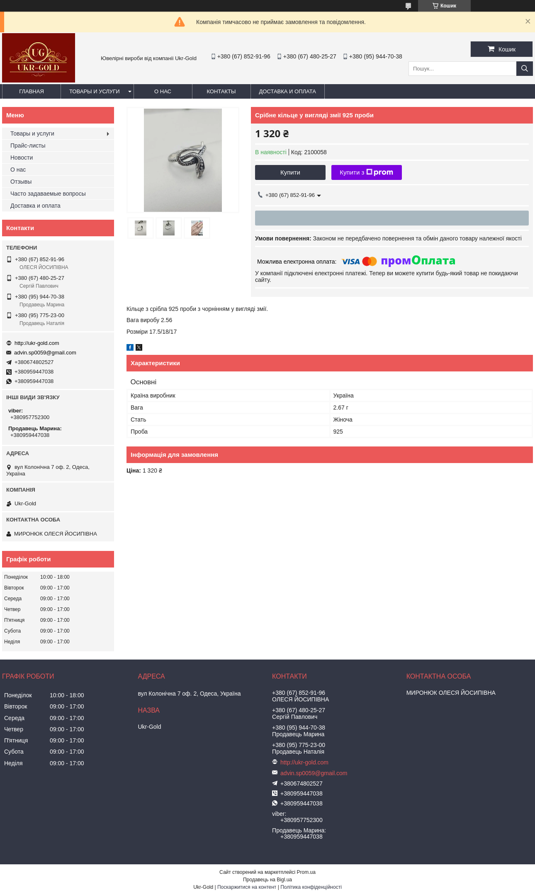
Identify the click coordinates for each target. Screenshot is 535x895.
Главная (31, 91)
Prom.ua (306, 872)
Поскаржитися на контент (246, 887)
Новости (21, 157)
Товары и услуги (94, 91)
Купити (290, 172)
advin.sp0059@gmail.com (45, 352)
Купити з (366, 172)
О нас (162, 91)
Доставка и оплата (287, 91)
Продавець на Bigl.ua (267, 880)
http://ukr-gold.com (37, 343)
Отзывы (21, 181)
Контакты (221, 91)
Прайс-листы (28, 145)
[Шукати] (524, 68)
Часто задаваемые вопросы (48, 193)
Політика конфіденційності (311, 887)
